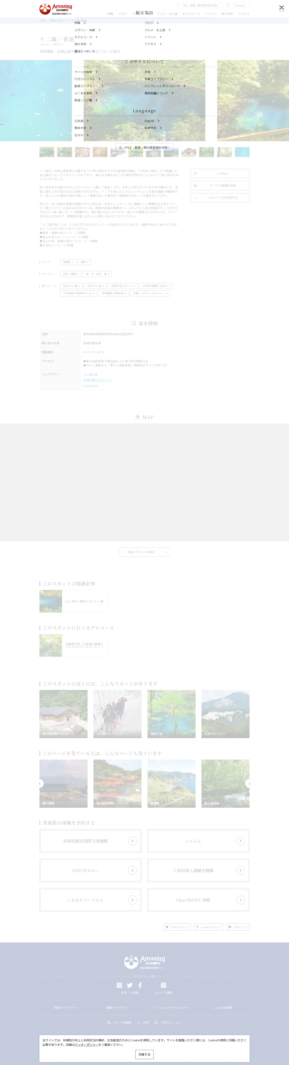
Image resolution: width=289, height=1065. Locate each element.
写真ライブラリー (66, 1008)
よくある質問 (223, 1008)
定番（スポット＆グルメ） (150, 293)
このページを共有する (216, 198)
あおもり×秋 (96, 286)
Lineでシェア (238, 927)
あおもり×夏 (72, 286)
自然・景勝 (71, 274)
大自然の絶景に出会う (156, 286)
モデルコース (191, 14)
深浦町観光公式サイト (98, 380)
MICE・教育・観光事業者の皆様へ (119, 1051)
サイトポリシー (158, 1051)
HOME (43, 20)
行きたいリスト (168, 1022)
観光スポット (59, 20)
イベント (211, 14)
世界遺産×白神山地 (114, 293)
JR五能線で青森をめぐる (79, 293)
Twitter (130, 985)
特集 (110, 14)
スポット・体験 (142, 14)
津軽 (85, 262)
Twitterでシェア (177, 927)
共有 (143, 1022)
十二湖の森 (90, 374)
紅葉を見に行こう (123, 286)
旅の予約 (227, 14)
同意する (144, 1054)
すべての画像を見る (215, 185)
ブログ (122, 14)
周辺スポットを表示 (147, 552)
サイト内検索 (119, 1022)
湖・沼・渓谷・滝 (98, 274)
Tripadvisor (91, 386)
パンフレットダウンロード (171, 1008)
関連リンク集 (183, 1051)
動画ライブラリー (118, 1008)
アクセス (244, 14)
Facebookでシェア (209, 927)
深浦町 (68, 262)
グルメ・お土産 (167, 14)
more (88, 837)
